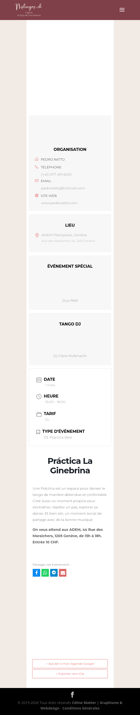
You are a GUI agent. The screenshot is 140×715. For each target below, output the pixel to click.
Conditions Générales (81, 708)
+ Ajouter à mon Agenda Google (70, 663)
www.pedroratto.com (59, 203)
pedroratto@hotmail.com (63, 188)
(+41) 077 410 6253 (56, 174)
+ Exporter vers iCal (70, 673)
